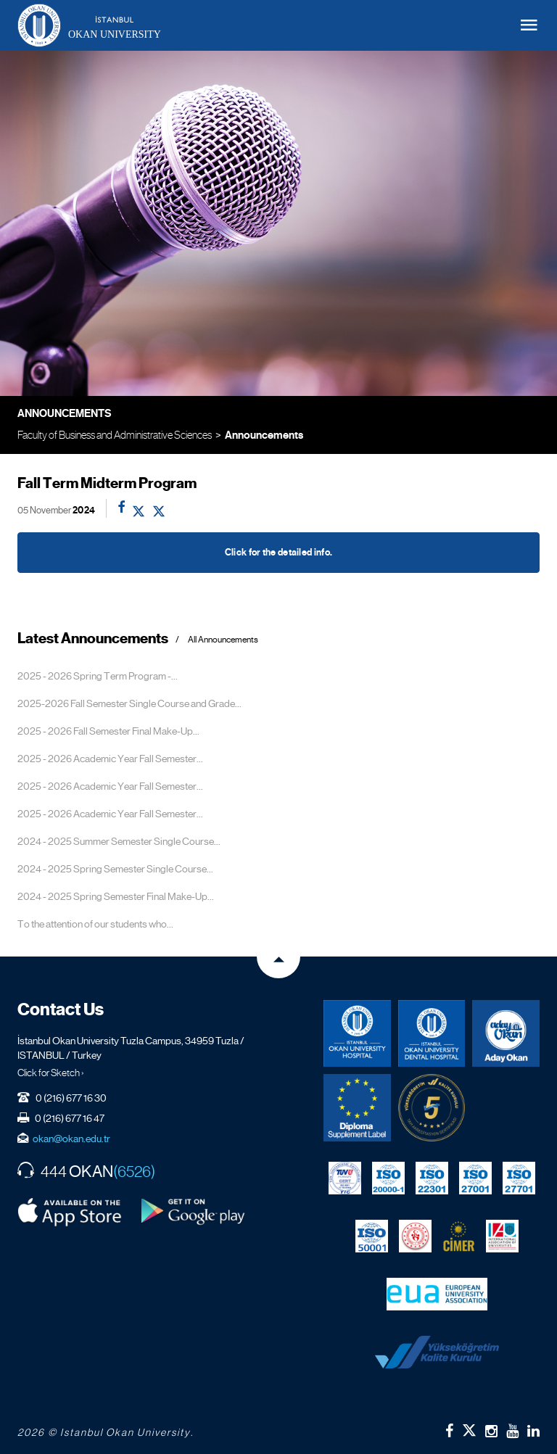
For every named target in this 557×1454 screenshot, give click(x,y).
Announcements (264, 435)
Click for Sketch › (50, 1072)
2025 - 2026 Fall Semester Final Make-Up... (108, 731)
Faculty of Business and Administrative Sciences (114, 435)
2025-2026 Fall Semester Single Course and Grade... (129, 703)
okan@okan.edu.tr (71, 1138)
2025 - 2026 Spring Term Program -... (97, 676)
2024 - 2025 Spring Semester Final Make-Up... (115, 896)
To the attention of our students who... (95, 924)
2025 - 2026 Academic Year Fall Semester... (110, 758)
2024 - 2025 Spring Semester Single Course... (115, 869)
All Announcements (223, 640)
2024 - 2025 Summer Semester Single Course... (118, 841)
